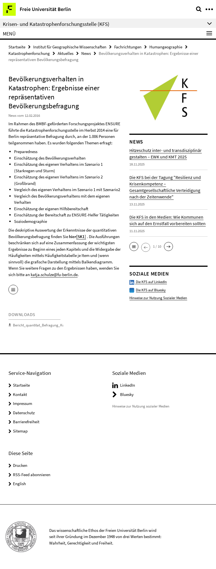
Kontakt (20, 394)
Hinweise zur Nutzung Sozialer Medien (158, 297)
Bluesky (127, 394)
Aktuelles (65, 53)
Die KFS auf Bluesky (151, 290)
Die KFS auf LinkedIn (148, 281)
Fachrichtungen (127, 47)
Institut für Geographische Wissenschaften (69, 47)
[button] (133, 246)
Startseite (16, 47)
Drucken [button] (20, 465)
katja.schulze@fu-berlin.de (54, 274)
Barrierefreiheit (26, 421)
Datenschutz (24, 412)
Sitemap (20, 431)
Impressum (22, 403)
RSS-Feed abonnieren (31, 474)
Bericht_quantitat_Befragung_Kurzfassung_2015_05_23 (56, 325)
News (86, 53)
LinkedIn (127, 385)
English (19, 483)
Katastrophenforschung (29, 53)
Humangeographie (165, 47)
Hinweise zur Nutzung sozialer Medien (140, 406)
